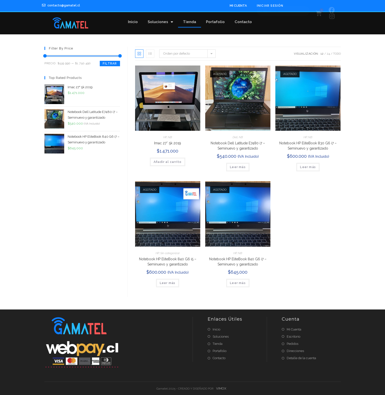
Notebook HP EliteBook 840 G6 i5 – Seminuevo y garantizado (167, 261)
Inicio (133, 19)
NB (170, 137)
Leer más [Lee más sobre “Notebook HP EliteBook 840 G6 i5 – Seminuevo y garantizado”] (168, 283)
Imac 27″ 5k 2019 (167, 143)
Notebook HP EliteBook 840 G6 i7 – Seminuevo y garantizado (237, 261)
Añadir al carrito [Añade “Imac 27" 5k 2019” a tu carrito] (168, 162)
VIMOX (221, 388)
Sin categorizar (170, 253)
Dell (235, 137)
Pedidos (292, 344)
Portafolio (215, 19)
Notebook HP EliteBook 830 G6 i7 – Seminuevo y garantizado (308, 145)
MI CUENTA (238, 5)
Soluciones (160, 19)
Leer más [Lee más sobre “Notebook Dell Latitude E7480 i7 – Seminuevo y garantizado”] (238, 167)
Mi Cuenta (294, 329)
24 (328, 53)
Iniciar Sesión (270, 5)
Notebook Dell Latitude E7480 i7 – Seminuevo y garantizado (238, 145)
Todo (337, 53)
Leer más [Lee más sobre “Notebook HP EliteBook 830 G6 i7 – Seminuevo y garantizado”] (308, 167)
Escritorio (293, 336)
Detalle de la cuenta (301, 358)
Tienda (189, 19)
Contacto (243, 19)
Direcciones (295, 351)
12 (322, 53)
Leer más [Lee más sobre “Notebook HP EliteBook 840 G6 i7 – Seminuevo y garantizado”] (238, 283)
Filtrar (110, 63)
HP (165, 137)
